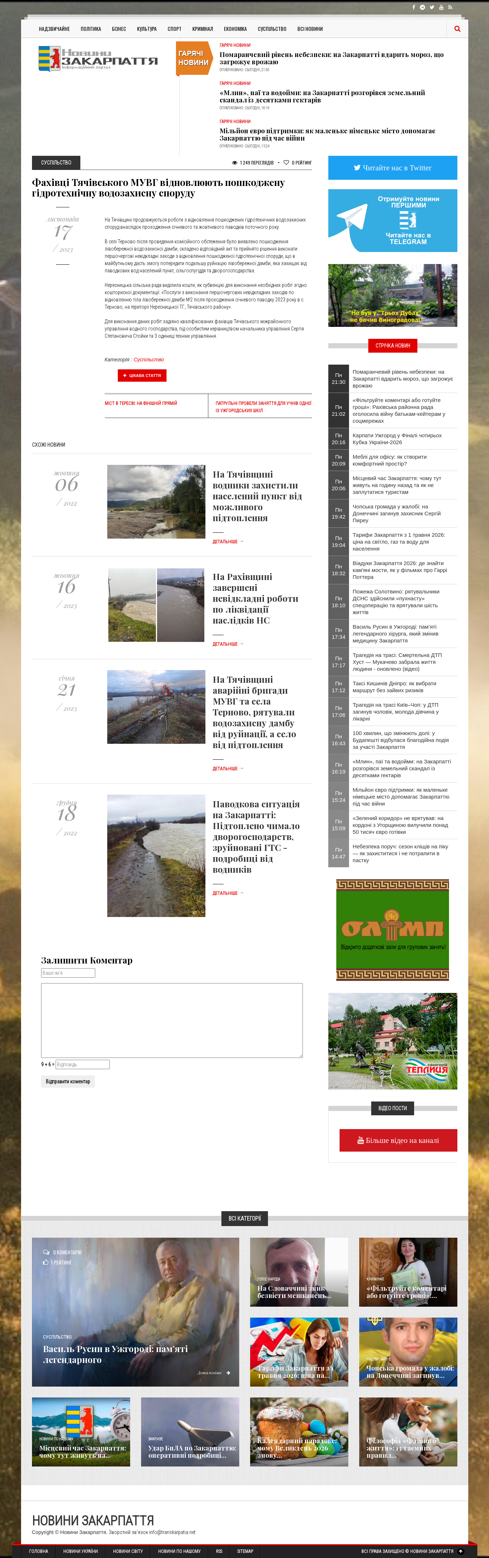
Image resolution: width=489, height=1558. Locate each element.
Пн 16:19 (339, 768)
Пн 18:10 (339, 601)
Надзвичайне (54, 28)
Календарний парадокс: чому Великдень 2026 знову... (297, 1448)
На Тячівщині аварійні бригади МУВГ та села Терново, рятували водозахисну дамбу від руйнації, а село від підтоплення (254, 711)
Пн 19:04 (339, 541)
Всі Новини (310, 28)
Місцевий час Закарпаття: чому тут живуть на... (82, 1452)
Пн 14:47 (339, 853)
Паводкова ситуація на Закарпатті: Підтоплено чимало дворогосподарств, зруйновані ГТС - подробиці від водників (256, 836)
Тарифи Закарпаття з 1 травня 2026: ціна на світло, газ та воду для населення (399, 542)
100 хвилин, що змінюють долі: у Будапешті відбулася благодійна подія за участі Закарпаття (401, 740)
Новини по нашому (56, 1439)
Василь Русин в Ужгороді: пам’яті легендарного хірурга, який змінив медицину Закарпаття (395, 634)
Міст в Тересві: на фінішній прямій (141, 403)
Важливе (155, 1439)
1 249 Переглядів (253, 162)
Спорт (174, 28)
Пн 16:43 (339, 739)
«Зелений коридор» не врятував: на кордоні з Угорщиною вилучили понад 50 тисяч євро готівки (400, 825)
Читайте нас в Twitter (396, 167)
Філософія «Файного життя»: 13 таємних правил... (401, 1448)
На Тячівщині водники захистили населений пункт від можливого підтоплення (257, 495)
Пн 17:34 (339, 633)
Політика (91, 28)
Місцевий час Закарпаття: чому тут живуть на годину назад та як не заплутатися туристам (397, 485)
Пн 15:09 (339, 824)
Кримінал (202, 28)
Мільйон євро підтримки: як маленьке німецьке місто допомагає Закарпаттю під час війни (327, 134)
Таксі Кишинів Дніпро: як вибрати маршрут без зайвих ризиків (394, 686)
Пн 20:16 (339, 438)
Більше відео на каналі (401, 1140)
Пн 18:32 (339, 569)
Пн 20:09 (339, 460)
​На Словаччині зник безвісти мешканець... (294, 1292)
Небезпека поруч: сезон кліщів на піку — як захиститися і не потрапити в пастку (400, 853)
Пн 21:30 (339, 378)
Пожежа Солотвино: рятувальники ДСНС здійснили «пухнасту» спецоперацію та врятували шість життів (396, 601)
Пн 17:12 (339, 686)
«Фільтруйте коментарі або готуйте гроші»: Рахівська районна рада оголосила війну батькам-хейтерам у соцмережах (399, 410)
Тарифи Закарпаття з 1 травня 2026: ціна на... (295, 1372)
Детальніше (228, 541)
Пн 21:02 (339, 410)
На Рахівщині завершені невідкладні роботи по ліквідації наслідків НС (255, 598)
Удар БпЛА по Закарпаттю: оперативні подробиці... (192, 1452)
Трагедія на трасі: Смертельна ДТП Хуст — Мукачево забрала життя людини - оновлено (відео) (397, 662)
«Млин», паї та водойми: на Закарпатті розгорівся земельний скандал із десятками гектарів (322, 96)
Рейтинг (298, 162)
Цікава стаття (142, 375)
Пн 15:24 (339, 796)
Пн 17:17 (339, 661)
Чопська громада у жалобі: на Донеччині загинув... (410, 1372)
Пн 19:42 (339, 513)
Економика (267, 1359)
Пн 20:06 (339, 484)
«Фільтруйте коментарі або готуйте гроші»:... (406, 1292)
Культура (147, 28)
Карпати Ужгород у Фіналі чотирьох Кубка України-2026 (397, 438)
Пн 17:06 (339, 711)
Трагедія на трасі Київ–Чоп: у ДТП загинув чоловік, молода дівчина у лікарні (396, 712)
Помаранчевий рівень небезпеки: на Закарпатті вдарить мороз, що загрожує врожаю (332, 58)
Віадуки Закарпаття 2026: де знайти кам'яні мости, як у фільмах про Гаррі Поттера (400, 570)
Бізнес (119, 28)
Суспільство (272, 28)
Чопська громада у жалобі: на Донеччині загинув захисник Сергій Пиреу (397, 513)
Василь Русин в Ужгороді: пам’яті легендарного (133, 1353)
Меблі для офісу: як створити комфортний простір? (390, 460)
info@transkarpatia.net (172, 1532)
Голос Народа (268, 1279)
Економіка (235, 28)
